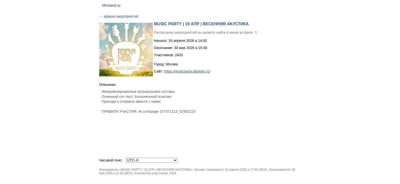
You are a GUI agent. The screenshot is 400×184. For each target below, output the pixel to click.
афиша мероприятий (119, 16)
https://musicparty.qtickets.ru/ (187, 71)
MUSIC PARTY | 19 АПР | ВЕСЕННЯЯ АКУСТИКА (201, 24)
